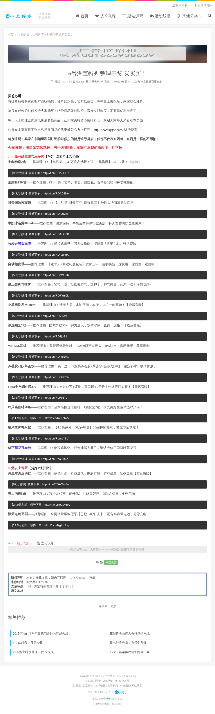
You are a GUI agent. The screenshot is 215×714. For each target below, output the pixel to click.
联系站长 (180, 5)
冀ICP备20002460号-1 (100, 692)
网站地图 (137, 685)
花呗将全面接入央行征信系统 (130, 633)
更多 (114, 606)
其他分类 (189, 16)
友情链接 (100, 685)
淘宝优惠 (111, 562)
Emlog (132, 676)
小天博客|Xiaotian (18, 15)
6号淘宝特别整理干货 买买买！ (128, 549)
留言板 (77, 685)
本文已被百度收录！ (152, 81)
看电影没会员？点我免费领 (128, 643)
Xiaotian (79, 81)
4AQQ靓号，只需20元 (28, 643)
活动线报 (160, 16)
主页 (11, 34)
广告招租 (125, 685)
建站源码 (132, 16)
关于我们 (112, 685)
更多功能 (203, 5)
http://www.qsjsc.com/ (108, 129)
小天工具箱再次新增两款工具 (130, 652)
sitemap (105, 703)
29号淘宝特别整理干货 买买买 (33, 652)
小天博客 (110, 676)
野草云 (110, 699)
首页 (82, 16)
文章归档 (88, 685)
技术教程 (105, 16)
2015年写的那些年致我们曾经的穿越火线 (40, 633)
